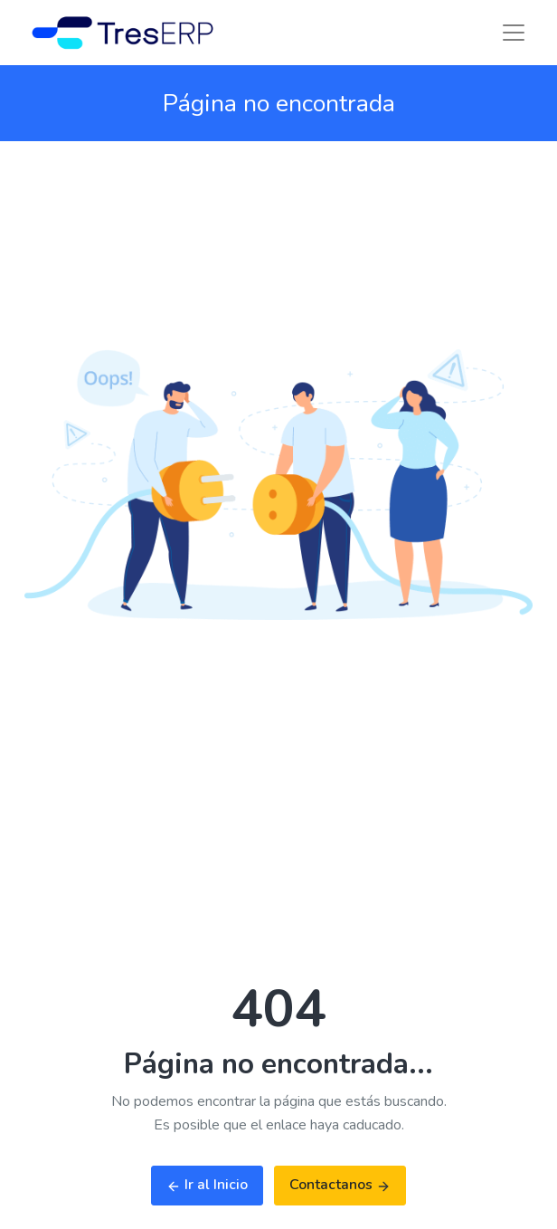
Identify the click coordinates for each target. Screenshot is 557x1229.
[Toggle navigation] (513, 32)
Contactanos (340, 1185)
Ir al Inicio (207, 1185)
